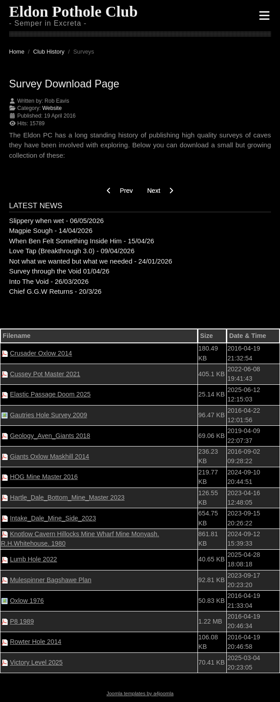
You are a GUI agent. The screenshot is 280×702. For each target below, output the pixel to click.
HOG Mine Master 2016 (44, 476)
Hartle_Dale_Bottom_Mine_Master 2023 (67, 497)
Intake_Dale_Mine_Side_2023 (53, 518)
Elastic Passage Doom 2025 (50, 394)
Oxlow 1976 (27, 600)
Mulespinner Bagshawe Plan (51, 579)
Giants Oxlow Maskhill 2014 (49, 456)
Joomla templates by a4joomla (140, 693)
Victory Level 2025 (36, 662)
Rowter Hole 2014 (35, 641)
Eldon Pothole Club (73, 11)
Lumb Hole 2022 (33, 559)
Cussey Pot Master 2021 (45, 374)
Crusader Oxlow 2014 (41, 353)
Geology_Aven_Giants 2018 (50, 435)
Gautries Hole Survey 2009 (48, 415)
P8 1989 (22, 621)
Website (52, 108)
